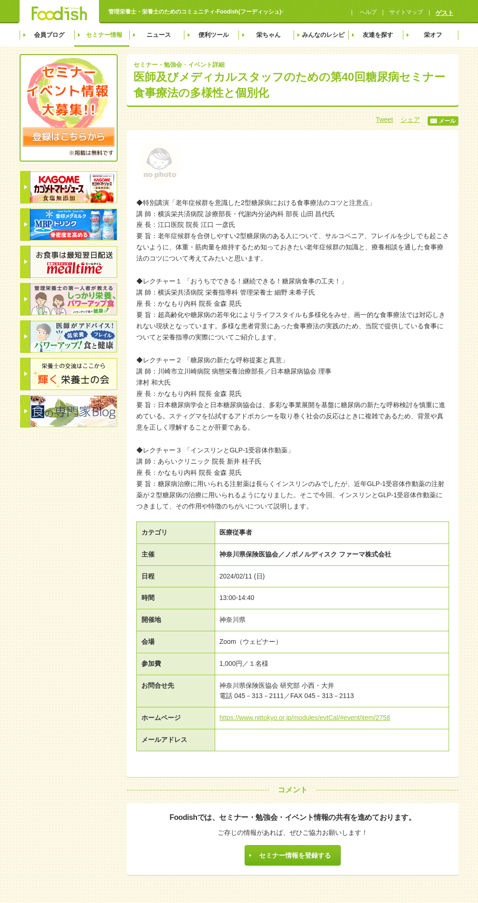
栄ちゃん (268, 34)
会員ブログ (49, 34)
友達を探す (378, 34)
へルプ (367, 12)
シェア (410, 119)
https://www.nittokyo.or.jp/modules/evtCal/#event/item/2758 (304, 717)
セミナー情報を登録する (295, 855)
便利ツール (213, 34)
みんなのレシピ (323, 34)
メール (443, 121)
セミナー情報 (104, 34)
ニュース (159, 34)
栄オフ (433, 34)
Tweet (384, 119)
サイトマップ (406, 12)
